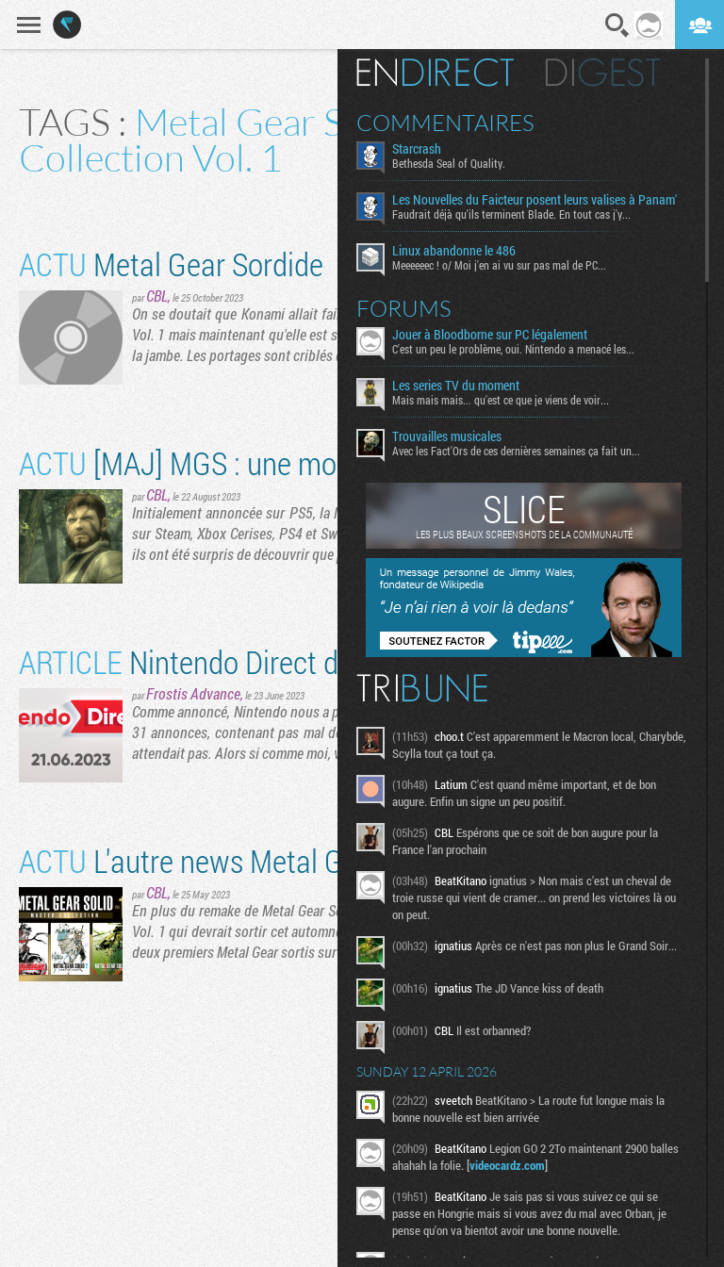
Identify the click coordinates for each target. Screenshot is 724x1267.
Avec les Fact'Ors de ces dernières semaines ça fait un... (516, 450)
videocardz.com (507, 1165)
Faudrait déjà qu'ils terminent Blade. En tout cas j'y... (511, 214)
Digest (603, 72)
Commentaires (445, 122)
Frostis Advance (193, 693)
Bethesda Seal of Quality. (448, 163)
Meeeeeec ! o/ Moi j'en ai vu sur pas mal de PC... (499, 265)
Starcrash (416, 148)
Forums (404, 308)
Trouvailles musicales (447, 436)
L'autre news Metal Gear (200, 860)
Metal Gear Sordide (171, 263)
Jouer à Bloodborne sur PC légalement (489, 334)
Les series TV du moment (455, 385)
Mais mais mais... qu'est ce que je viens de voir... (500, 399)
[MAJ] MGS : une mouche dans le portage (303, 462)
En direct (435, 72)
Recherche (617, 25)
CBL (157, 295)
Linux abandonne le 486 (454, 250)
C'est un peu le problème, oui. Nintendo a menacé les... (513, 348)
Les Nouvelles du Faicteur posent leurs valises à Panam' (534, 199)
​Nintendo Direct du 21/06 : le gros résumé (323, 661)
